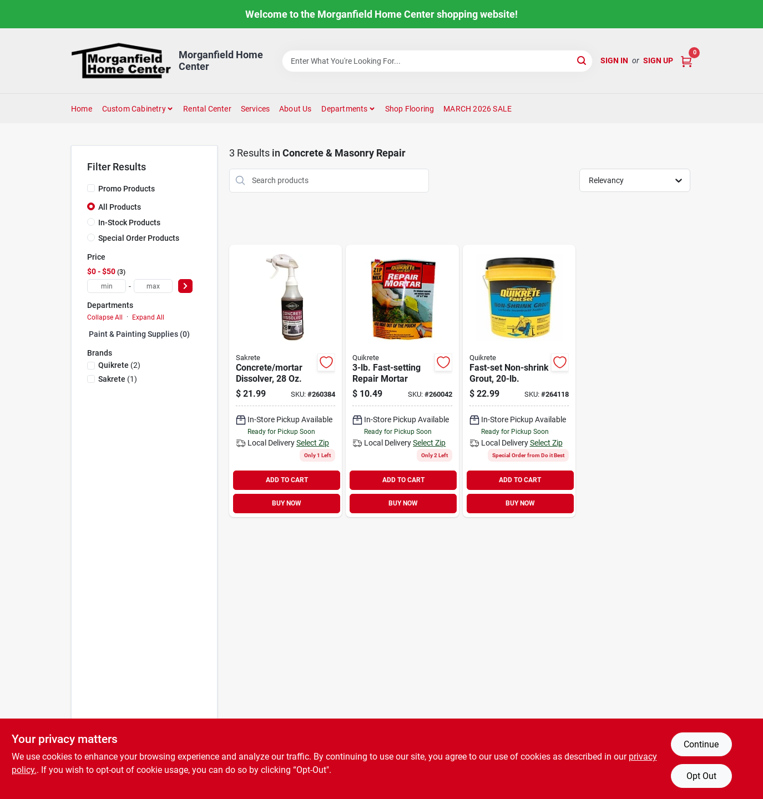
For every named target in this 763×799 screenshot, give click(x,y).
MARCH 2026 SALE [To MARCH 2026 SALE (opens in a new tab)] (477, 108)
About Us (295, 108)
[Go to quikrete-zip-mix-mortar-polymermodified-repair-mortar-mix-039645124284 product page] (402, 381)
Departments (344, 108)
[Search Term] (437, 61)
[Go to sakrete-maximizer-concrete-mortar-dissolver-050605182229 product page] (285, 381)
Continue (701, 744)
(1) (117, 379)
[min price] (106, 286)
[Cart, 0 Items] (686, 61)
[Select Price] (185, 286)
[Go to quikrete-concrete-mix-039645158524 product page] (519, 381)
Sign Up (658, 60)
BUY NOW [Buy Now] (286, 503)
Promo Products (126, 188)
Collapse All (105, 317)
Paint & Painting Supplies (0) (139, 334)
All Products (119, 207)
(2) (119, 365)
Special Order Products (138, 238)
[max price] (153, 286)
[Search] (582, 60)
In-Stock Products (129, 222)
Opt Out (701, 776)
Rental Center (207, 108)
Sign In (614, 60)
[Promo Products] (91, 188)
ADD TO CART (287, 480)
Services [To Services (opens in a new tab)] (255, 108)
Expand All (148, 317)
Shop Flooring (409, 108)
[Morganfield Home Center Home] (121, 60)
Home (81, 108)
